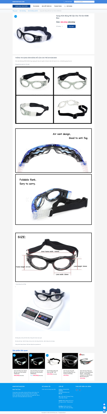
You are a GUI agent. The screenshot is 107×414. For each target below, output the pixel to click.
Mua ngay (71, 26)
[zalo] (104, 408)
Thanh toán (58, 6)
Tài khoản (36, 6)
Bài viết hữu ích (46, 6)
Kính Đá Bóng (23, 11)
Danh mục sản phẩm (21, 6)
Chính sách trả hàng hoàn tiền (49, 389)
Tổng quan (15, 11)
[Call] (104, 411)
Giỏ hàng (68, 6)
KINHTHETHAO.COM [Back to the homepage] (18, 1)
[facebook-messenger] (104, 404)
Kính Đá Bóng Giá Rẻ (33, 11)
